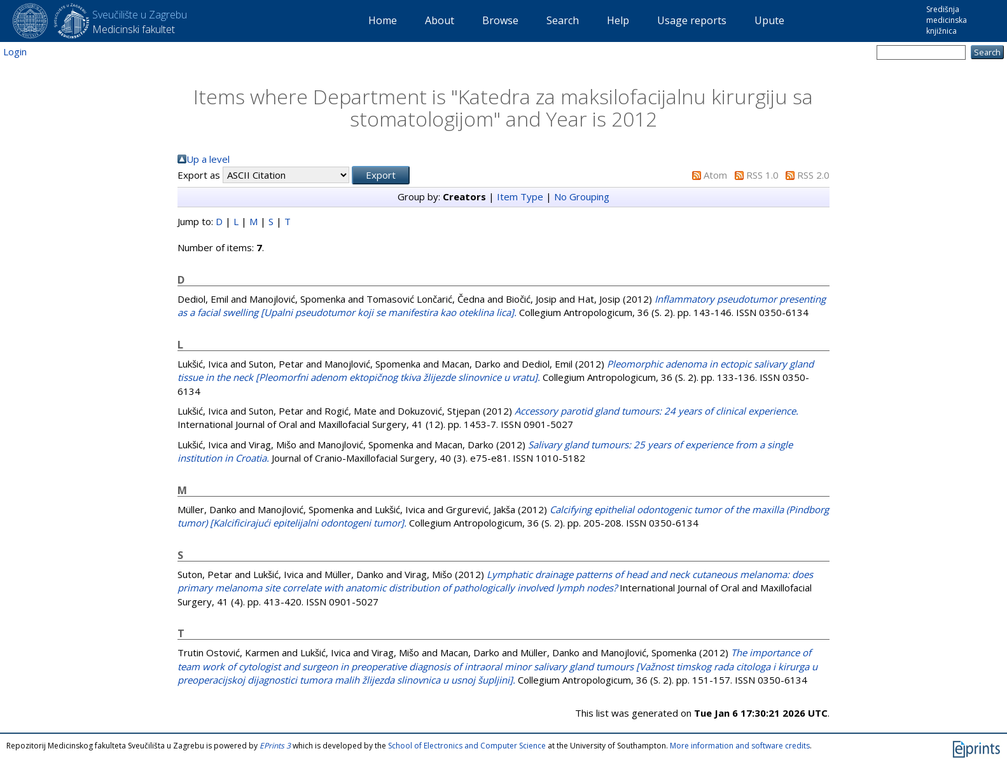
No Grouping (581, 196)
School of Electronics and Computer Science (467, 745)
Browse (500, 20)
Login (15, 51)
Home (382, 20)
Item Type (520, 196)
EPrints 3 (275, 745)
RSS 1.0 (762, 175)
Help (618, 20)
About (439, 20)
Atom (715, 175)
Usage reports (691, 20)
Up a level (208, 159)
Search (562, 20)
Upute (769, 20)
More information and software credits (740, 745)
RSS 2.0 (813, 175)
